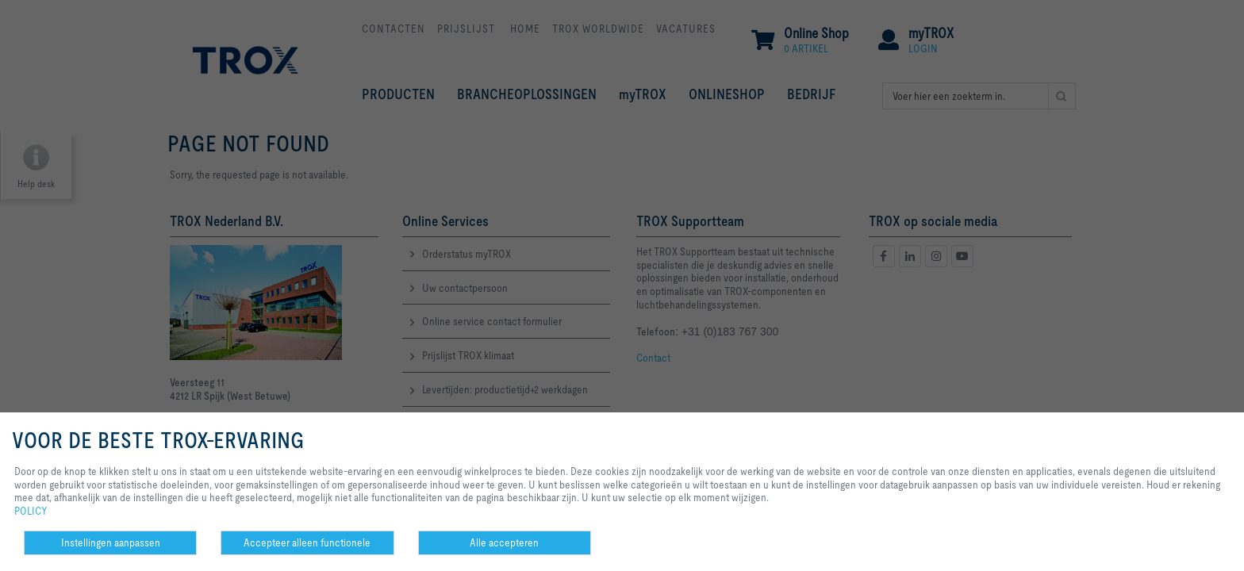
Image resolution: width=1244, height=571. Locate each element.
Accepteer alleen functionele (307, 542)
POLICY (31, 510)
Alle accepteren (504, 542)
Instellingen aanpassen (110, 542)
